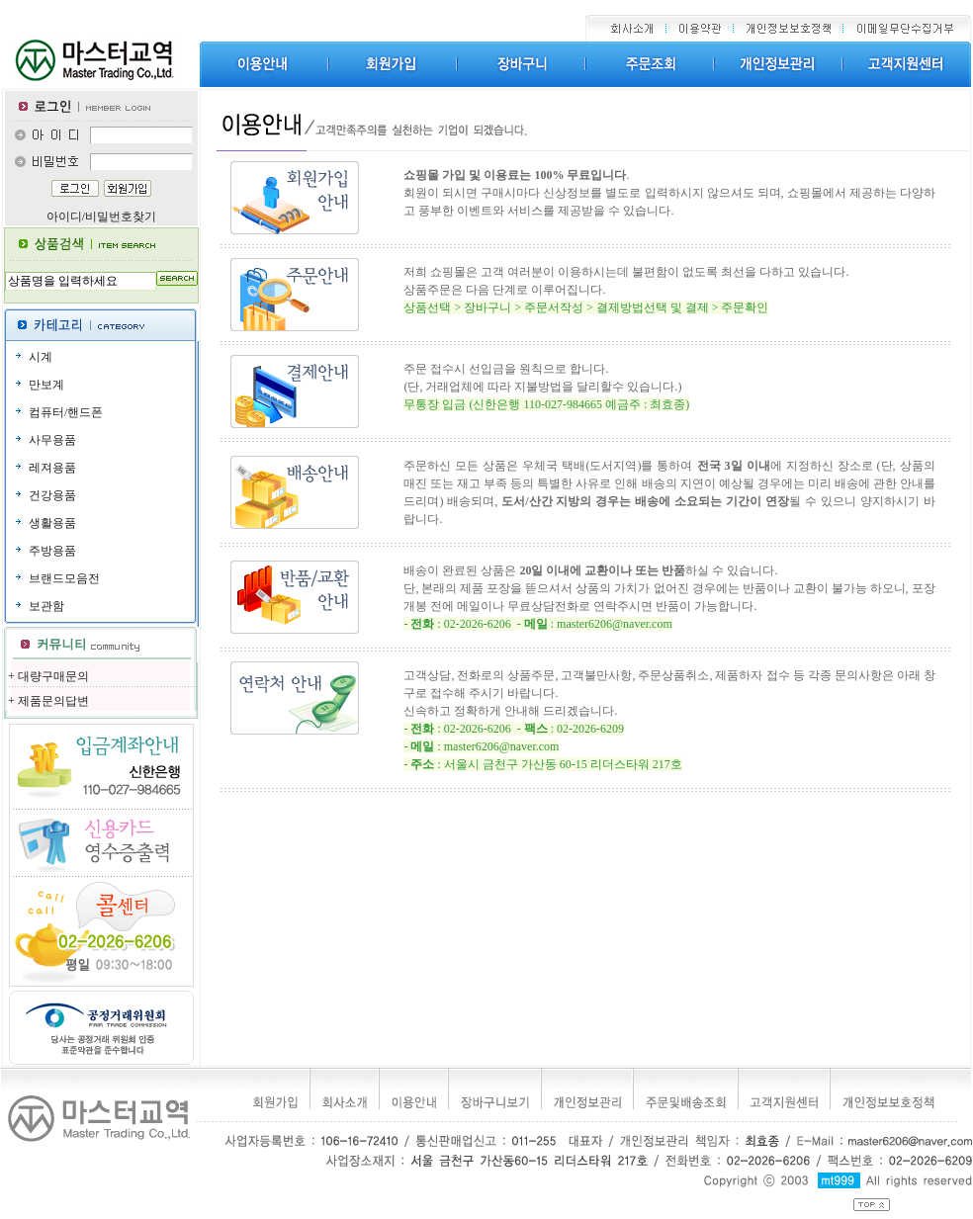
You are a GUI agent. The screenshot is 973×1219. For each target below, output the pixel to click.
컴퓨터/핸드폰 (66, 412)
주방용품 (52, 551)
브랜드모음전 (64, 578)
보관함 (46, 606)
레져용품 (52, 468)
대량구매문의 (53, 676)
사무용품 (52, 440)
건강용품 (52, 495)
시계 (40, 357)
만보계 (46, 385)
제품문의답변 (53, 701)
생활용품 (52, 523)
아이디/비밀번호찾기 (101, 216)
